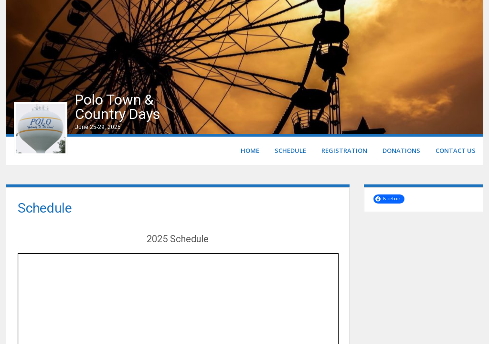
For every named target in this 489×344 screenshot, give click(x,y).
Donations (401, 150)
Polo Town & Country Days (117, 106)
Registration (344, 150)
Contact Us (456, 150)
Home (250, 150)
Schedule (290, 150)
